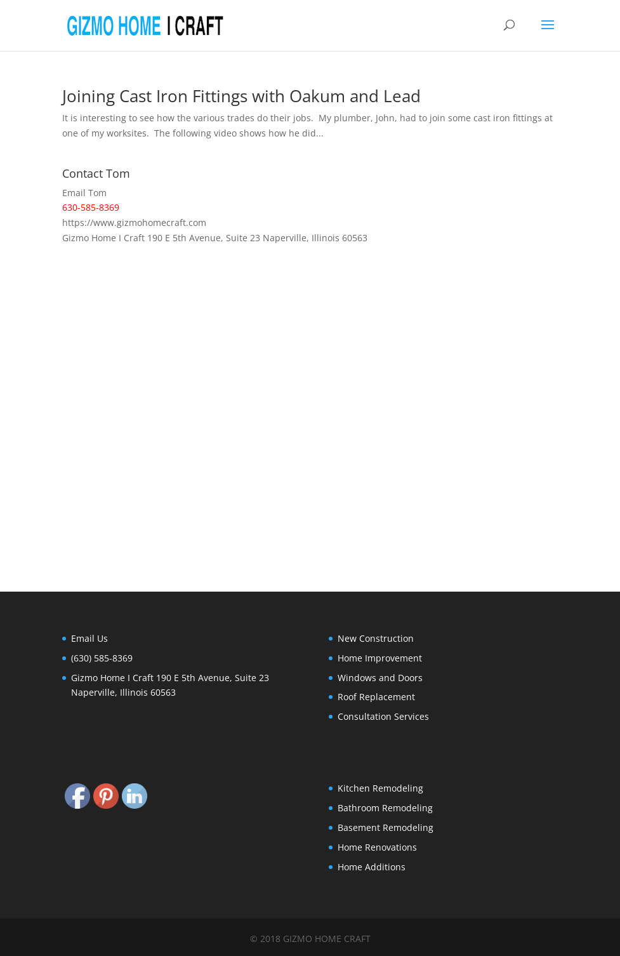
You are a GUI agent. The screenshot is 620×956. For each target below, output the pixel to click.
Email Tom (84, 193)
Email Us (89, 638)
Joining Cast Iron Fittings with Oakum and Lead (241, 95)
